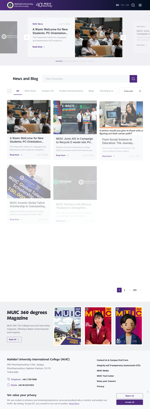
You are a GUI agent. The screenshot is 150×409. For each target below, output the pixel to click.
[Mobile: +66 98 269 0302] (20, 385)
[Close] (148, 392)
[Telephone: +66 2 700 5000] (22, 379)
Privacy (100, 386)
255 (135, 290)
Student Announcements (71, 91)
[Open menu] (140, 5)
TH (122, 5)
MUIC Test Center (105, 376)
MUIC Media (103, 370)
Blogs (91, 91)
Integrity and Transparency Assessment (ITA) (119, 365)
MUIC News (30, 91)
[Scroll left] (9, 91)
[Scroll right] (117, 91)
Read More (39, 46)
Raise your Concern (106, 381)
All (17, 91)
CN (127, 5)
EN (117, 5)
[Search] (133, 5)
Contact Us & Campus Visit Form (112, 360)
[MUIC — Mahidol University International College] (30, 5)
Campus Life (48, 91)
